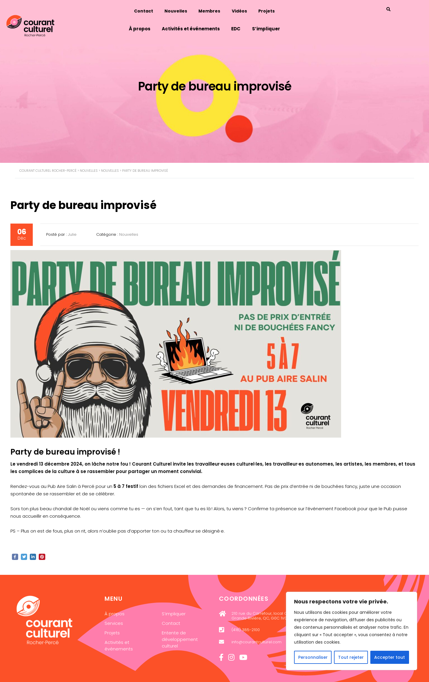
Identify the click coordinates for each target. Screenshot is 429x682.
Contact (152, 10)
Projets (278, 10)
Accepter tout (389, 657)
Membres (220, 10)
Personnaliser (313, 657)
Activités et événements (201, 27)
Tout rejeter (351, 657)
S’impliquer (277, 27)
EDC (246, 27)
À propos (149, 27)
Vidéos (250, 10)
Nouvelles (185, 10)
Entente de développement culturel (180, 639)
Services (114, 623)
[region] (351, 631)
